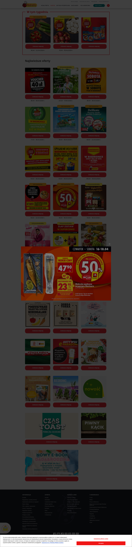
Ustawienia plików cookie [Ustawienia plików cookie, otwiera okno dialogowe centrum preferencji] (101, 538)
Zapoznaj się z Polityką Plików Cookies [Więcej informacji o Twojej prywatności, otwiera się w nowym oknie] (52, 542)
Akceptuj (101, 543)
